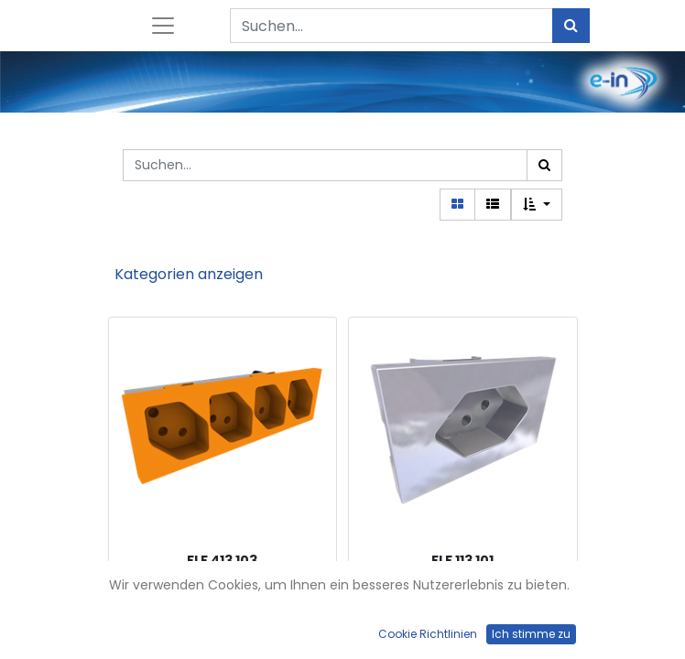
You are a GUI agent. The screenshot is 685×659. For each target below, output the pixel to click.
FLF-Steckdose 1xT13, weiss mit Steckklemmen (463, 603)
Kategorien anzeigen (188, 274)
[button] (536, 205)
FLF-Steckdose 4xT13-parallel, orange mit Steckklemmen (222, 603)
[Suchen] (571, 25)
